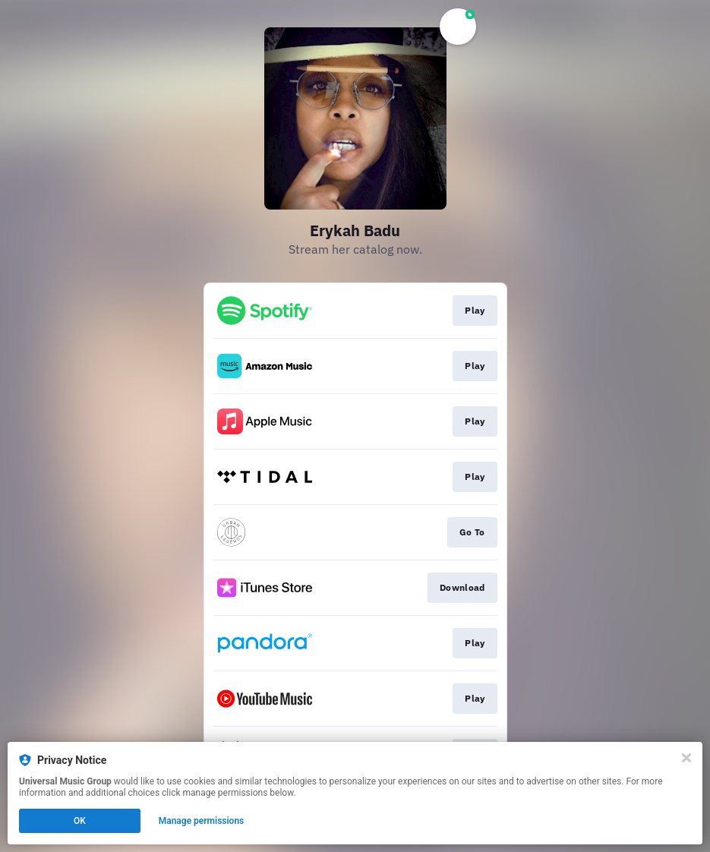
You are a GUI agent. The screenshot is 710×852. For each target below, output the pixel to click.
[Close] (686, 758)
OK (80, 821)
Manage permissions (202, 821)
